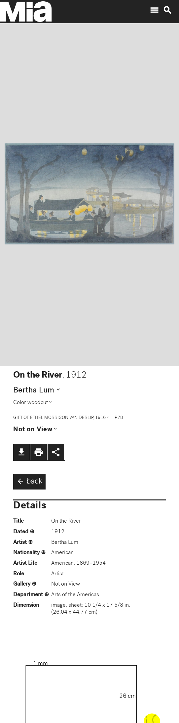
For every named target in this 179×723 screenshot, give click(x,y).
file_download (21, 452)
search (167, 10)
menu (154, 10)
